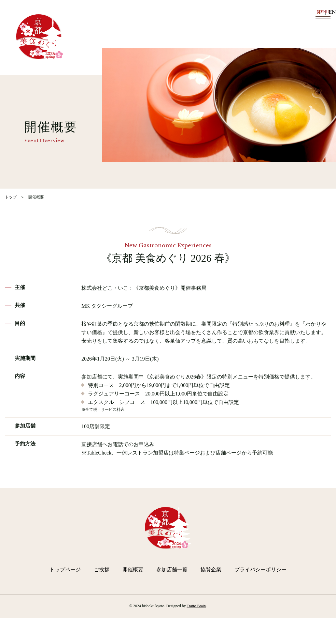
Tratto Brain (196, 606)
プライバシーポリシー (260, 569)
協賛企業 (211, 569)
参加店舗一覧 (172, 569)
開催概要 (132, 569)
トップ (11, 197)
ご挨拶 (101, 569)
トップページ (65, 569)
